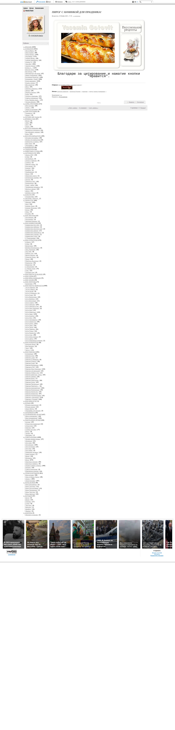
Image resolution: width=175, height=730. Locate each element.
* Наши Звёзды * (30, 409)
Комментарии (39, 8)
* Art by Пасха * (29, 327)
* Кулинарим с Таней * (31, 79)
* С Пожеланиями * (30, 238)
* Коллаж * (28, 422)
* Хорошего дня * (30, 272)
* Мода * (27, 460)
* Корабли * (28, 170)
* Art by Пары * (29, 325)
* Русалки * (28, 214)
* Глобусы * (28, 162)
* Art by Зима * (29, 314)
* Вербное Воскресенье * (32, 248)
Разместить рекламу (156, 555)
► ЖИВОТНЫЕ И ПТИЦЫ (31, 151)
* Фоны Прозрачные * (31, 490)
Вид (136, 2)
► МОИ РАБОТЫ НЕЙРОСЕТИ (33, 285)
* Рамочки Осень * (30, 382)
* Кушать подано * (30, 83)
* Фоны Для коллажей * (32, 488)
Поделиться (140, 102)
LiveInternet (27, 2)
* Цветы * (27, 191)
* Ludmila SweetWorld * (32, 60)
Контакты (157, 554)
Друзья (31, 8)
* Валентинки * (29, 246)
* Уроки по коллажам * (31, 109)
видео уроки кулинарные (97, 91)
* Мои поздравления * (31, 418)
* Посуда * (28, 179)
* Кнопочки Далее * (30, 344)
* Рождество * (29, 263)
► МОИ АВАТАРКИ (29, 215)
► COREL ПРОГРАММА (31, 104)
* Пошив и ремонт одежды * (33, 465)
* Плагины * (28, 501)
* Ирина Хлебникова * (31, 75)
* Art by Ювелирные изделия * (34, 340)
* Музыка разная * (30, 407)
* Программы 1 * (30, 145)
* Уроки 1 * (28, 107)
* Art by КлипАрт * (30, 316)
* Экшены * (28, 511)
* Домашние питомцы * (32, 452)
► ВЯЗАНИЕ (27, 47)
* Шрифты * (28, 509)
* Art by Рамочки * (30, 287)
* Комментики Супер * (31, 236)
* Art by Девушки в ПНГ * (32, 306)
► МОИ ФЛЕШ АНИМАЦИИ (32, 278)
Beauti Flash (24, 11)
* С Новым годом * (30, 268)
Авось (69, 1)
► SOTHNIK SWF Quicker (31, 117)
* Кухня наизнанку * (31, 81)
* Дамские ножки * (30, 164)
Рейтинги (60, 1)
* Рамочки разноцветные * (33, 388)
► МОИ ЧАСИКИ (28, 280)
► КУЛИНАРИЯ (28, 49)
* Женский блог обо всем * (33, 73)
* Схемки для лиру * (31, 429)
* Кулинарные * (29, 354)
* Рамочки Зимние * (31, 376)
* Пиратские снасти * (31, 176)
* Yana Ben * (28, 64)
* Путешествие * (30, 196)
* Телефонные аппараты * (33, 187)
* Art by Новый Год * (31, 321)
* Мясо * (27, 87)
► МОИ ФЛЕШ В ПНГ (30, 401)
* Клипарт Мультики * (31, 208)
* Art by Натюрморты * (31, 320)
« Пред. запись (72, 108)
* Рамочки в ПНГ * (30, 367)
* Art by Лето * (29, 318)
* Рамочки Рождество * (32, 392)
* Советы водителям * (31, 469)
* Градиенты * (29, 113)
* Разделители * (29, 183)
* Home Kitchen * (30, 54)
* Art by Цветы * (29, 339)
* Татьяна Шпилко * (30, 102)
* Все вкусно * (29, 71)
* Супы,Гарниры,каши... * (32, 100)
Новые (143, 108)
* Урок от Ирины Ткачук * (32, 477)
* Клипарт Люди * (30, 206)
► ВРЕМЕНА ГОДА (29, 119)
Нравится (131, 102)
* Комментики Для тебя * (32, 225)
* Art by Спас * (29, 335)
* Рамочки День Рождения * (33, 369)
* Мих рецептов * (30, 85)
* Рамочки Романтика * (32, 393)
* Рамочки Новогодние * (32, 380)
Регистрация (41, 1)
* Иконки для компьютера (32, 140)
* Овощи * (28, 90)
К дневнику (83, 108)
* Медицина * (29, 458)
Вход (49, 1)
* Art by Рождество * (31, 333)
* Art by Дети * (29, 310)
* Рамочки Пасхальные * (32, 384)
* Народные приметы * (32, 464)
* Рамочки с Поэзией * (31, 399)
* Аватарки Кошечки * (31, 221)
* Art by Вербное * (30, 299)
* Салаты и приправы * (32, 96)
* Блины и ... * (29, 68)
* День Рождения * (30, 250)
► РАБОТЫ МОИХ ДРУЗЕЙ (32, 420)
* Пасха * (27, 174)
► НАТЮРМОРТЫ (29, 412)
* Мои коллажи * (30, 106)
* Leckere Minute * (30, 58)
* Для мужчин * (29, 219)
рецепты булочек (75, 91)
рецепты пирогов (62, 91)
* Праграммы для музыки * (33, 411)
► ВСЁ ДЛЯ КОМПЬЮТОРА (32, 136)
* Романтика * (29, 265)
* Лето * (27, 124)
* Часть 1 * (28, 350)
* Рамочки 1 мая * (30, 357)
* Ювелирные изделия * (32, 471)
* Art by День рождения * (32, 308)
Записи (25, 8)
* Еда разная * (29, 166)
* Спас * (27, 270)
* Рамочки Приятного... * (32, 386)
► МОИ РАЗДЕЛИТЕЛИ (30, 342)
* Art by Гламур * (30, 303)
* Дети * (27, 204)
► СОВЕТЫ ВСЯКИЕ (30, 437)
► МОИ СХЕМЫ (28, 276)
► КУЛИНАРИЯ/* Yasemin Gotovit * (70, 85)
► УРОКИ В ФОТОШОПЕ (31, 473)
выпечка (85, 91)
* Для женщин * (29, 217)
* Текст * (27, 348)
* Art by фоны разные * (32, 337)
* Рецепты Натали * (31, 92)
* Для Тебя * (28, 251)
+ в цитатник (76, 16)
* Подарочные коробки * (32, 178)
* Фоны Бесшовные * (31, 484)
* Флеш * (27, 431)
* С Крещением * (30, 267)
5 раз (61, 95)
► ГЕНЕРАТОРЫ (28, 149)
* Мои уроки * (29, 143)
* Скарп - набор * (30, 185)
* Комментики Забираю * (32, 227)
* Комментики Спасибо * (32, 234)
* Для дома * (28, 443)
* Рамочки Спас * (30, 356)
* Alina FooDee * (29, 52)
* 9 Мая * (27, 157)
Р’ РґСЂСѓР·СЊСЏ (37, 35)
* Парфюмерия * (30, 172)
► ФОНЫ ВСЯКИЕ (29, 483)
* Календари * (29, 284)
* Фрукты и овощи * (30, 189)
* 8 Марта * (28, 242)
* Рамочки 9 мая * (30, 363)
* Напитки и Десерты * (31, 88)
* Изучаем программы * (32, 138)
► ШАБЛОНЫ (27, 513)
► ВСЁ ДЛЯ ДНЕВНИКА (31, 128)
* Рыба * (27, 94)
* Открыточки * (29, 426)
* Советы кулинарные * (32, 98)
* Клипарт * (28, 168)
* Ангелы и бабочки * (31, 160)
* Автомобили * (29, 159)
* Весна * (27, 121)
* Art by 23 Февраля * (31, 293)
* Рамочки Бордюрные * (32, 365)
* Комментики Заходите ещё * (34, 229)
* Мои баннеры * (30, 346)
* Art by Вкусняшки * (31, 301)
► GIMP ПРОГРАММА (30, 111)
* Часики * (28, 433)
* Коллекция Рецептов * (32, 77)
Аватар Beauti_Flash (35, 23)
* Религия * (28, 467)
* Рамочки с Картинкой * (32, 397)
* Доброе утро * (29, 253)
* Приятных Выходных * (32, 261)
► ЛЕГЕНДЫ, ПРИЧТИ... (31, 198)
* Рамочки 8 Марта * (31, 361)
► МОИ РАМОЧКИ (29, 352)
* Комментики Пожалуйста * (33, 232)
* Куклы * (27, 210)
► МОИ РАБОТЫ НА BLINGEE (33, 274)
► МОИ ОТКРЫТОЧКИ (30, 240)
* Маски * (27, 500)
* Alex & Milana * (29, 51)
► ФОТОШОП (27, 496)
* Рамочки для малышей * (33, 371)
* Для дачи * (28, 448)
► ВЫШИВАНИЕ (28, 147)
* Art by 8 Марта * (30, 289)
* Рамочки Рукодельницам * (33, 395)
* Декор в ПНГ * (29, 155)
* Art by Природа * (30, 329)
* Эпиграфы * (29, 435)
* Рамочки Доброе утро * (32, 373)
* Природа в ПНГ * (30, 181)
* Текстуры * (28, 505)
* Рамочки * (28, 428)
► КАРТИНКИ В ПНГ (29, 153)
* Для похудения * (30, 447)
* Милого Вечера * (30, 255)
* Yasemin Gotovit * (30, 66)
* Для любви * (29, 450)
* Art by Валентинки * (31, 297)
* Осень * (27, 126)
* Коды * (27, 134)
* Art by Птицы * (29, 331)
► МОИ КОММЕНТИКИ (30, 223)
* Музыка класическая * (32, 405)
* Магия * (27, 456)
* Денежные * (29, 441)
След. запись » (93, 108)
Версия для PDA (157, 552)
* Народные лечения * (31, 462)
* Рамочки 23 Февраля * (32, 359)
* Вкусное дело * (30, 70)
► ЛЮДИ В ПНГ (28, 200)
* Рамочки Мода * (30, 378)
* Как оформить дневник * (33, 132)
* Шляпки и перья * (30, 193)
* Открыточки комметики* (32, 424)
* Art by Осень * (29, 323)
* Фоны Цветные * (30, 494)
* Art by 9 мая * (29, 295)
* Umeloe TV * (29, 62)
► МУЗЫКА (27, 403)
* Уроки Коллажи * (30, 481)
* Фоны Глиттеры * (30, 486)
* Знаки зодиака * (30, 454)
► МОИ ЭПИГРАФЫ (29, 282)
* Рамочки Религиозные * (32, 390)
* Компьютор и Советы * (32, 142)
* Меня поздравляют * (31, 416)
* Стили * (27, 503)
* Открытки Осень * (30, 257)
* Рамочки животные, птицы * (34, 375)
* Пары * (27, 212)
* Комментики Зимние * (32, 231)
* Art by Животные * (31, 312)
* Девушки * (28, 202)
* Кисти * (27, 498)
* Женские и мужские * (32, 515)
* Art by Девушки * (30, 304)
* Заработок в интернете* (32, 130)
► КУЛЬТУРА (27, 195)
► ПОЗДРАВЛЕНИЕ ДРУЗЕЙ (32, 414)
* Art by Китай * (29, 291)
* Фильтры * (28, 507)
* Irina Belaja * (29, 56)
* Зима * (27, 123)
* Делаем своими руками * (33, 439)
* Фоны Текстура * (30, 492)
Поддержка (133, 2)
